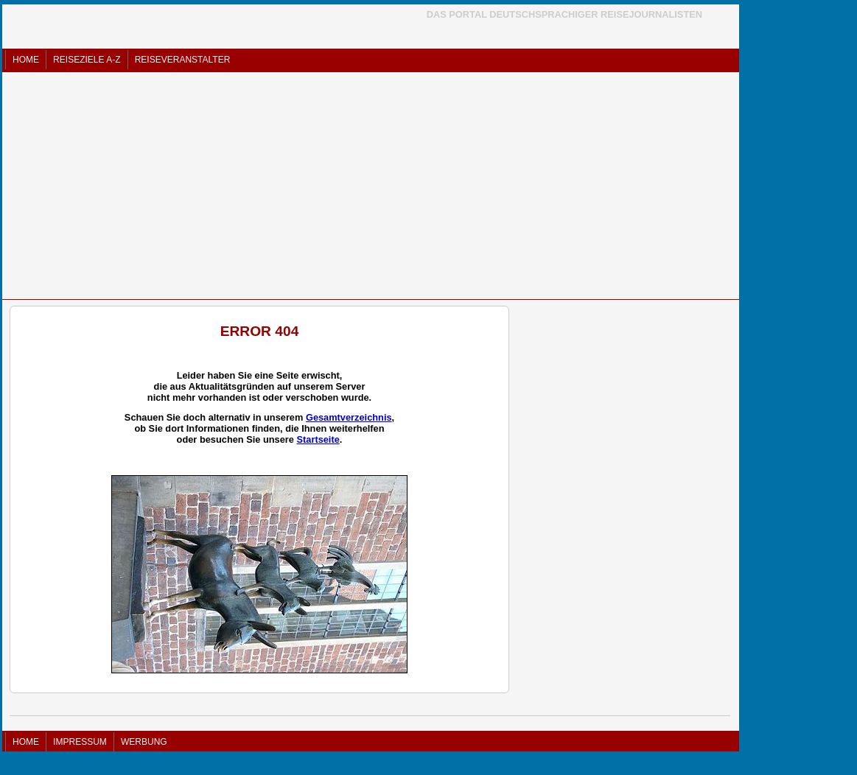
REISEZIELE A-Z (86, 60)
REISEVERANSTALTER (183, 60)
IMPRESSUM (80, 742)
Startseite (317, 439)
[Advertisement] (370, 186)
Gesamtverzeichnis (349, 417)
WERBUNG (144, 742)
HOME (26, 60)
